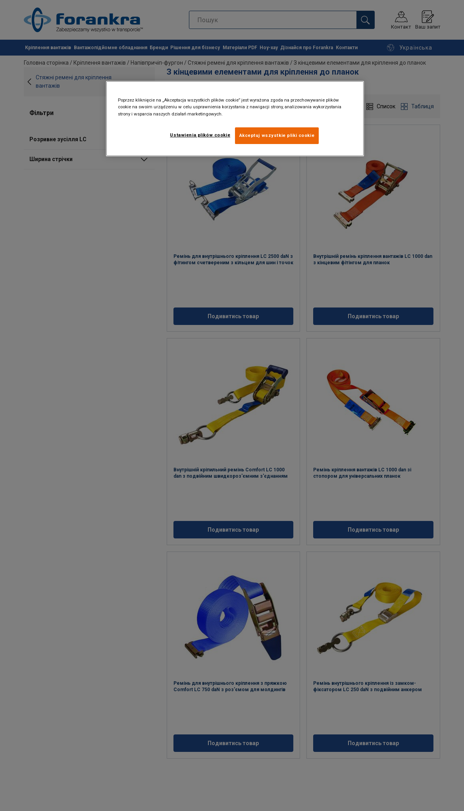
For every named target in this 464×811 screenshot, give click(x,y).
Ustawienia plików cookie (200, 135)
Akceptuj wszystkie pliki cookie (277, 135)
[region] (235, 118)
